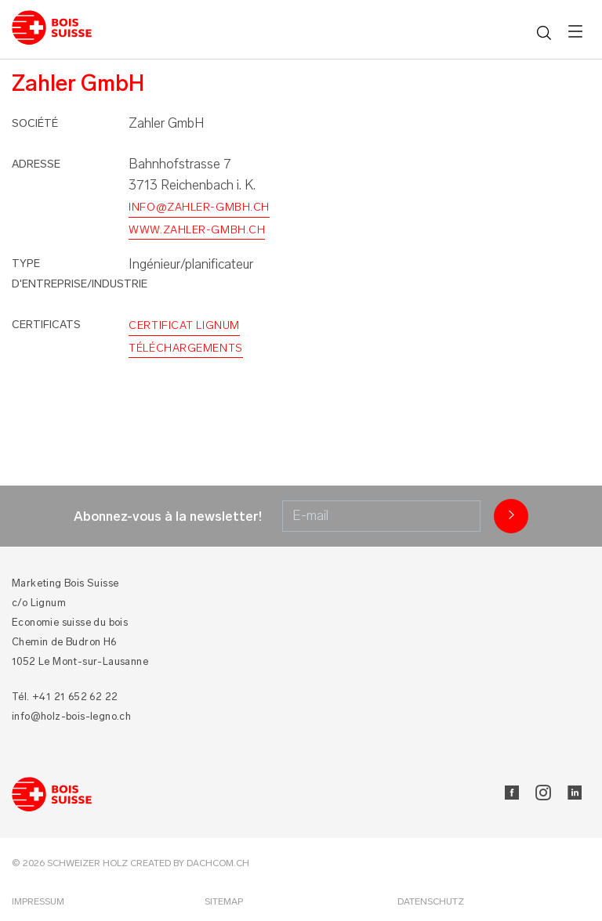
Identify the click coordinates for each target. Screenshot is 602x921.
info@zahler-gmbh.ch (199, 207)
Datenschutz (430, 901)
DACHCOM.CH (218, 863)
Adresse (36, 164)
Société (35, 123)
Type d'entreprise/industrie (79, 274)
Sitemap (224, 901)
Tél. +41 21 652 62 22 (65, 696)
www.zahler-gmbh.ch (197, 230)
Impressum (38, 901)
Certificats (46, 324)
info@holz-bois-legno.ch (71, 716)
